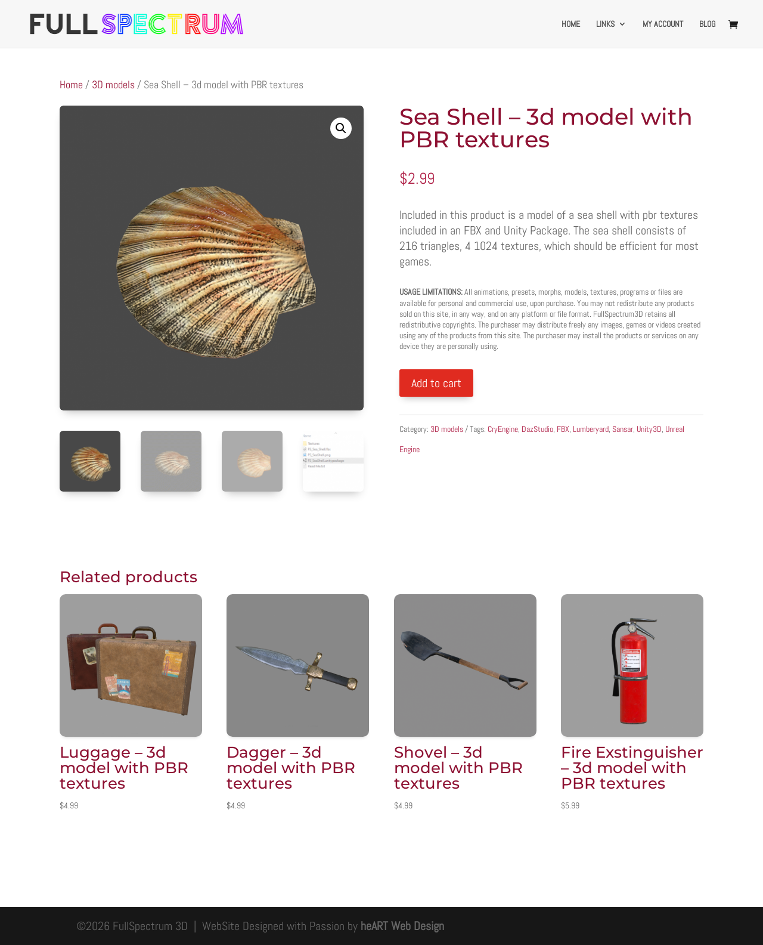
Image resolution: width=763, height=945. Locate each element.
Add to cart (436, 383)
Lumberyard (591, 429)
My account (663, 24)
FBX (563, 429)
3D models (113, 84)
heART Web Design (402, 926)
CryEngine (503, 429)
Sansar (622, 429)
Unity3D (649, 429)
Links (605, 24)
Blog (707, 24)
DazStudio (537, 429)
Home (571, 24)
